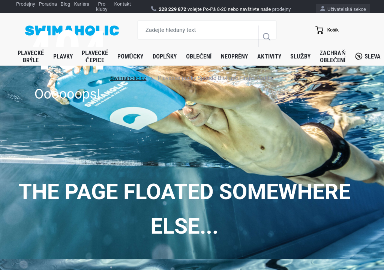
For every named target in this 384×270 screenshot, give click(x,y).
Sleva (368, 56)
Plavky (63, 56)
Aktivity (269, 56)
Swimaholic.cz (128, 78)
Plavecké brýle (31, 57)
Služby (300, 56)
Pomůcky (130, 56)
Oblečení (199, 56)
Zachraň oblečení (333, 57)
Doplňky (165, 56)
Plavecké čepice (95, 57)
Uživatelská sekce (343, 9)
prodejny (281, 9)
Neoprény (234, 56)
